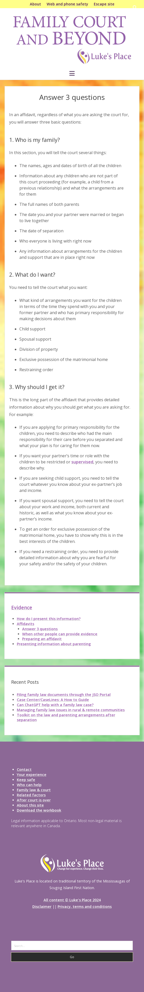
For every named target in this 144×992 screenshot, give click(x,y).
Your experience (31, 774)
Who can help (29, 784)
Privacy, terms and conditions (85, 906)
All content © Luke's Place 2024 (72, 899)
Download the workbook (39, 810)
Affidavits (25, 623)
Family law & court (34, 789)
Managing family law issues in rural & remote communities (71, 709)
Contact (24, 769)
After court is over (34, 800)
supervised (82, 462)
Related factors (31, 795)
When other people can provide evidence (59, 634)
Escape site (104, 4)
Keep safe (26, 779)
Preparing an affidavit (42, 638)
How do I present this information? (49, 618)
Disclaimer (41, 906)
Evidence (21, 607)
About (35, 4)
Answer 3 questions (40, 628)
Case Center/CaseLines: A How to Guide (53, 699)
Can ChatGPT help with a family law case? (55, 704)
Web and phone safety (67, 4)
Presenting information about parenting (54, 643)
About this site (30, 805)
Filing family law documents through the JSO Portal (64, 694)
